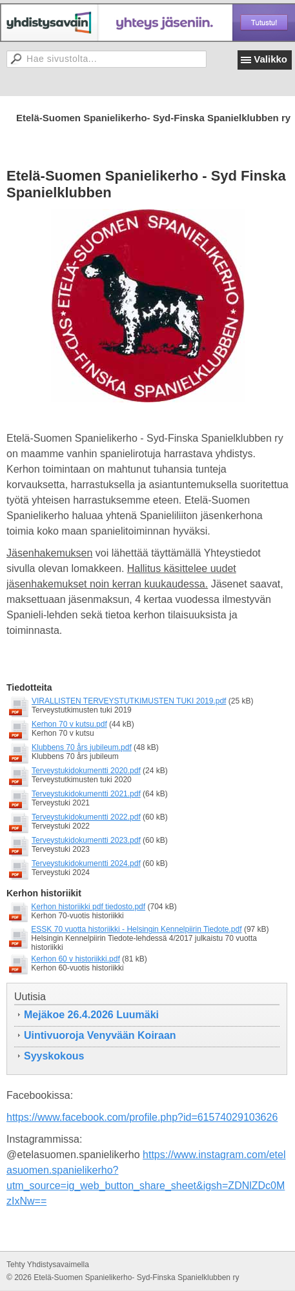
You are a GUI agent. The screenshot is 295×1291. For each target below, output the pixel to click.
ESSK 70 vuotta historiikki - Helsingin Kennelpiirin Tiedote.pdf (136, 929)
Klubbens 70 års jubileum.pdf (82, 747)
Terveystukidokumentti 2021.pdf (86, 793)
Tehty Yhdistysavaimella (47, 1264)
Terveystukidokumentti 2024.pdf (86, 863)
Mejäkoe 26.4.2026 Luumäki (91, 1014)
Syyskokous (54, 1055)
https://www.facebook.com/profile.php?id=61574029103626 (142, 1117)
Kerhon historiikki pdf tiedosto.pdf (88, 906)
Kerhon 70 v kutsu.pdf (69, 724)
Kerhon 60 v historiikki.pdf (75, 958)
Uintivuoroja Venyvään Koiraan (100, 1035)
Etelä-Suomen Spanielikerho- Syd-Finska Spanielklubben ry (153, 117)
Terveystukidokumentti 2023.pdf (86, 840)
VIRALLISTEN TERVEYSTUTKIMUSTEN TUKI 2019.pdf (129, 700)
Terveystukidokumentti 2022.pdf (86, 817)
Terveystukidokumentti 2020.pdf (86, 770)
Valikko (270, 59)
